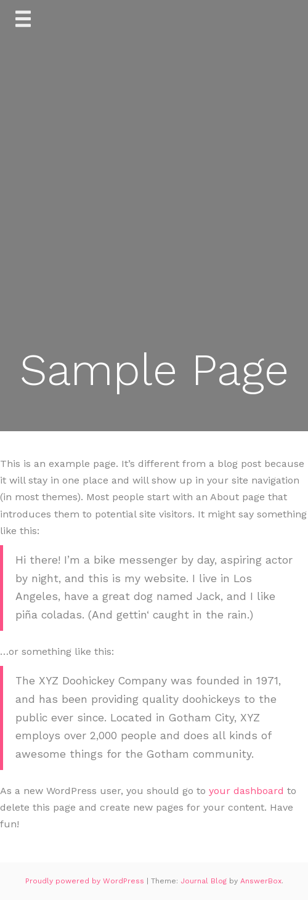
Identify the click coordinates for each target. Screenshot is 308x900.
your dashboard (246, 791)
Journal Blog (204, 881)
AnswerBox (261, 881)
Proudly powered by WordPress (86, 881)
